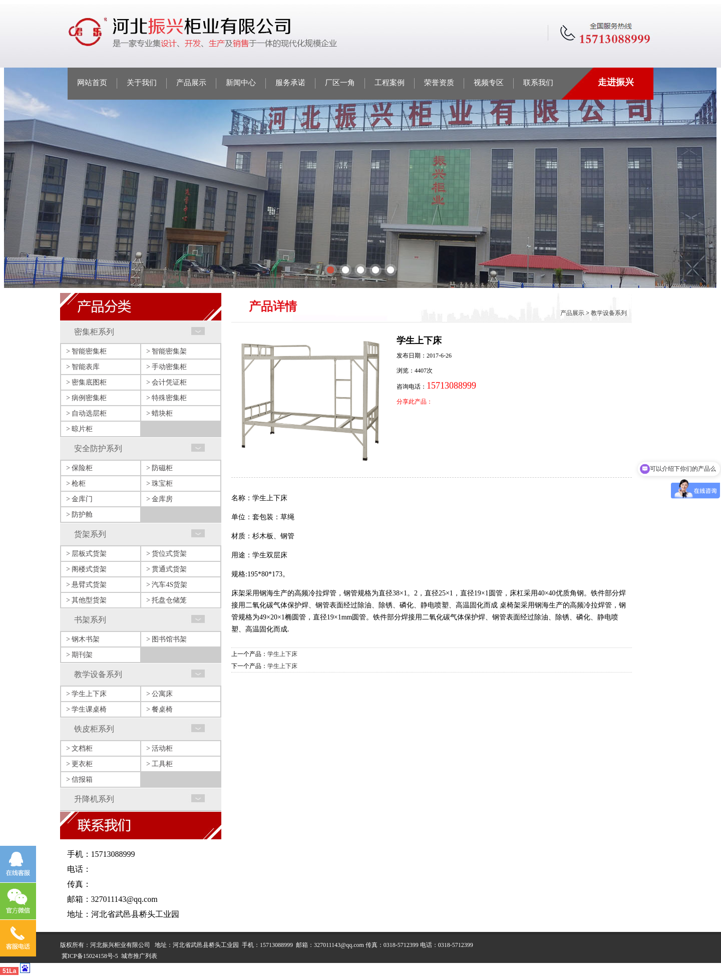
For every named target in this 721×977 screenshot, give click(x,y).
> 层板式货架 (86, 553)
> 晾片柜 (79, 429)
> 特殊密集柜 (166, 398)
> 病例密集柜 (86, 398)
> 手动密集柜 (166, 367)
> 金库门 (79, 499)
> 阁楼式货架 (86, 569)
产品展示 (191, 83)
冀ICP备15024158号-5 (90, 955)
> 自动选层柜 (86, 413)
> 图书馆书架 (166, 639)
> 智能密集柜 (86, 351)
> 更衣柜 (79, 764)
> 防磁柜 (159, 468)
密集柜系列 (94, 332)
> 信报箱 (79, 779)
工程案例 (390, 83)
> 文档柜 (79, 748)
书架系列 (90, 619)
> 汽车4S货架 (166, 584)
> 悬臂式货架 (86, 584)
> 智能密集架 (166, 351)
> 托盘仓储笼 (166, 600)
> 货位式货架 (166, 553)
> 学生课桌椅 (86, 709)
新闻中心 (241, 83)
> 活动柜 (159, 748)
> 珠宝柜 (159, 483)
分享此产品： (415, 401)
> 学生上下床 (86, 694)
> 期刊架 (79, 655)
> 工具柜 (159, 764)
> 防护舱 (79, 514)
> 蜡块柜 (159, 413)
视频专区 (489, 83)
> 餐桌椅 (159, 709)
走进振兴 (616, 82)
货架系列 (90, 534)
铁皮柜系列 (94, 729)
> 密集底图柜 (86, 382)
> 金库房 (159, 499)
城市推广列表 (139, 955)
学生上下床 (282, 654)
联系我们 (538, 83)
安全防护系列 (98, 448)
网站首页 (92, 83)
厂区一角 (340, 83)
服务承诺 (290, 83)
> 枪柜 (76, 483)
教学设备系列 (98, 674)
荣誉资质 (439, 83)
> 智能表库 (83, 367)
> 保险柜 (79, 468)
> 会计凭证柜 (166, 382)
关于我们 (142, 83)
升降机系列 (94, 799)
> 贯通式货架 (166, 569)
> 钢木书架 (83, 639)
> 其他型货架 (86, 600)
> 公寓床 (159, 694)
